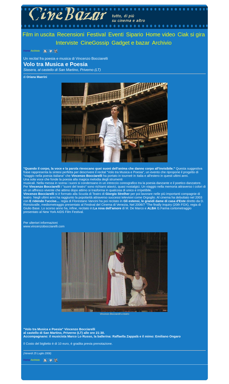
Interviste (67, 43)
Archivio (162, 43)
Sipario (134, 34)
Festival (96, 34)
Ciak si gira (191, 34)
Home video (160, 34)
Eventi (116, 34)
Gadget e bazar (130, 43)
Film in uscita (38, 34)
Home (26, 50)
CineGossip (95, 43)
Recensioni (70, 34)
